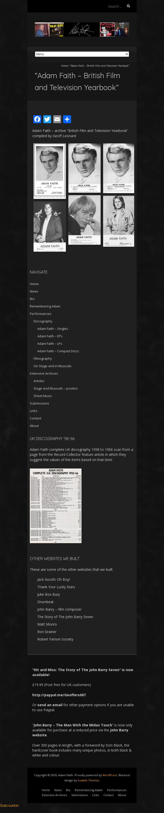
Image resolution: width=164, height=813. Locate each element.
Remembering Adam (45, 306)
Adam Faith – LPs (49, 343)
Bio (32, 298)
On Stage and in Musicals (53, 366)
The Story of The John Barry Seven (65, 616)
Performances (40, 313)
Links (34, 410)
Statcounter (9, 805)
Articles (39, 381)
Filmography (43, 358)
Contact (35, 418)
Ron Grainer (46, 631)
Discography (43, 321)
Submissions (39, 403)
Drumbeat (45, 601)
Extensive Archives (44, 373)
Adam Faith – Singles (52, 328)
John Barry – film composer (59, 609)
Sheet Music (43, 396)
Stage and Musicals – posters (56, 388)
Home (64, 65)
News (34, 291)
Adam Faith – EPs (50, 336)
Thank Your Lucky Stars (56, 586)
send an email (49, 704)
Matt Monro (47, 624)
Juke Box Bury (48, 594)
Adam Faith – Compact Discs (58, 351)
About (34, 425)
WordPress (110, 775)
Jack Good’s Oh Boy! (53, 579)
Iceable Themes (88, 780)
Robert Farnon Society (55, 639)
